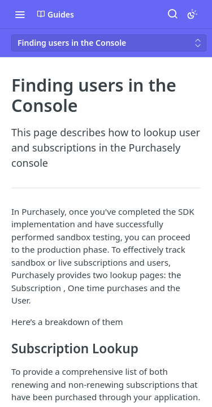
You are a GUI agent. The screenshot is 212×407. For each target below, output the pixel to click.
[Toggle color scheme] (192, 14)
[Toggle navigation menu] (19, 14)
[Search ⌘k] (172, 14)
